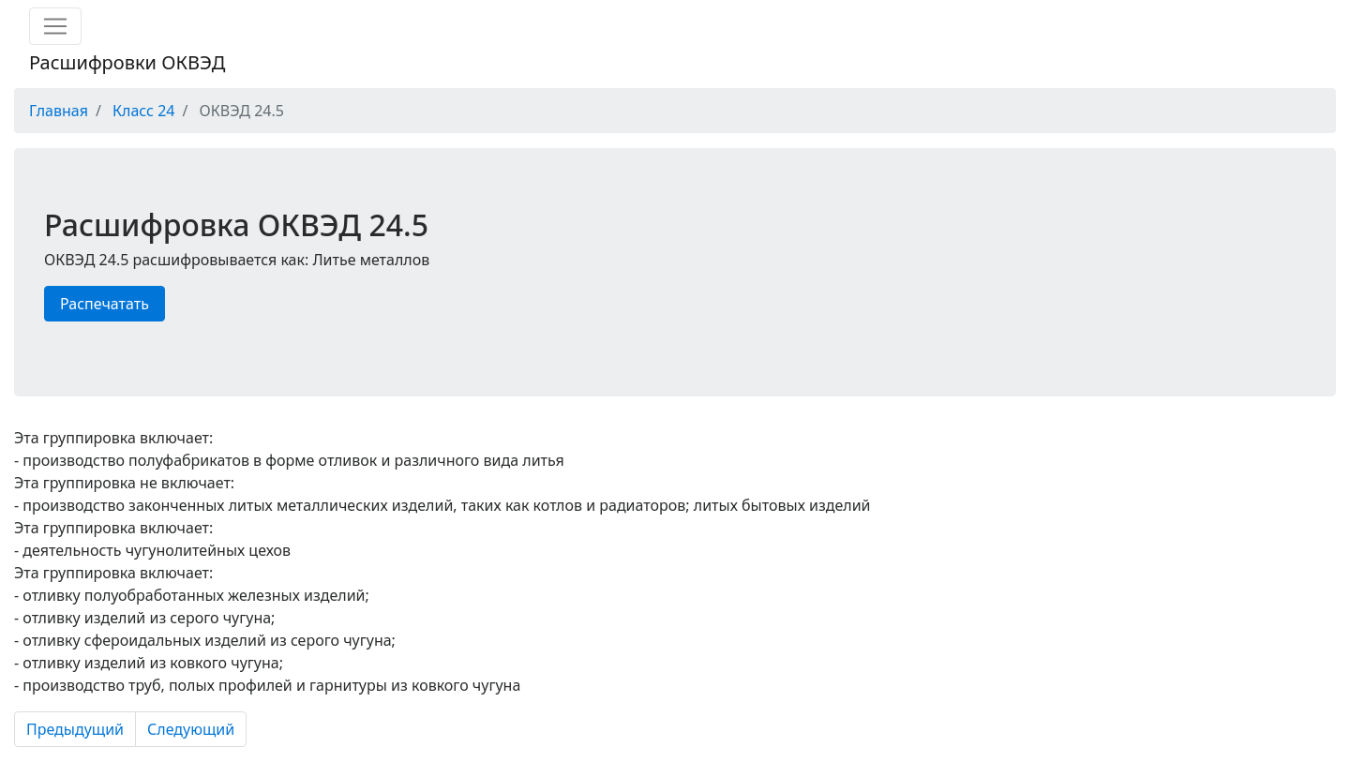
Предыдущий (75, 729)
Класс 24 (143, 110)
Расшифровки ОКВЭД (127, 62)
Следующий (190, 729)
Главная (58, 110)
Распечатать (104, 303)
